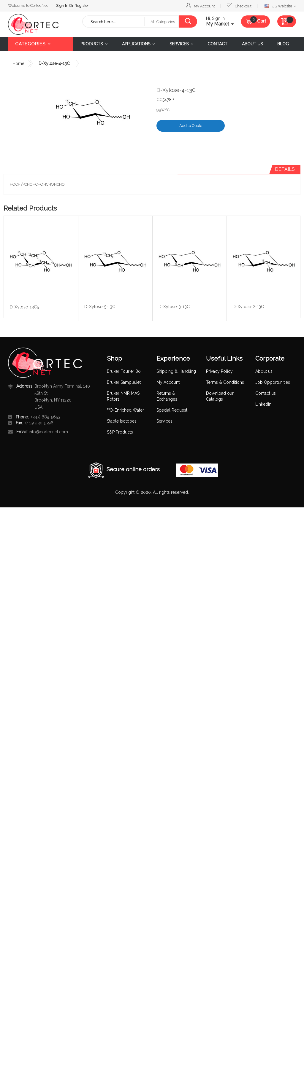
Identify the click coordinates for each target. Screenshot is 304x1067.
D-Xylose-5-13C (99, 306)
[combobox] (113, 21)
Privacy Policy (219, 371)
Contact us (265, 393)
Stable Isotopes (122, 421)
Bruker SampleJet (124, 382)
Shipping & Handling (176, 371)
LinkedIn (263, 404)
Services (164, 421)
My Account (204, 6)
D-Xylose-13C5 (24, 307)
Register (42, 4)
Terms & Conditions (225, 382)
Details (285, 169)
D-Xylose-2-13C (248, 306)
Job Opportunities (272, 382)
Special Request (171, 410)
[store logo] (40, 24)
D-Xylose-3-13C (174, 306)
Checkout (243, 6)
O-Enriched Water (125, 410)
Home (18, 63)
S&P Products (120, 432)
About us (264, 371)
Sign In (22, 4)
